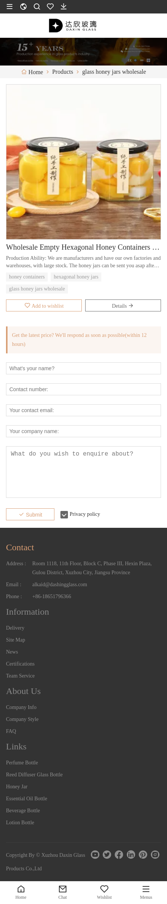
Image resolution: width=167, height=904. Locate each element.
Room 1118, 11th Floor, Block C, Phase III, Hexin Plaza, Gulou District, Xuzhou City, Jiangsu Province (92, 568)
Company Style (22, 719)
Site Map (15, 640)
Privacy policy (84, 514)
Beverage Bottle (23, 810)
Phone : (14, 596)
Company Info (21, 707)
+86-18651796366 (51, 596)
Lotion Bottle (20, 822)
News (12, 652)
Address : (16, 563)
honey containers (27, 277)
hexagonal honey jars (76, 277)
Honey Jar (16, 786)
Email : (13, 584)
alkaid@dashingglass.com (59, 584)
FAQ (11, 731)
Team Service (20, 676)
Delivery (15, 628)
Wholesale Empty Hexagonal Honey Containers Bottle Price (83, 247)
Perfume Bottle (22, 762)
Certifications (20, 664)
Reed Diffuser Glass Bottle (34, 774)
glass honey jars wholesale (37, 289)
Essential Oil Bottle (26, 798)
